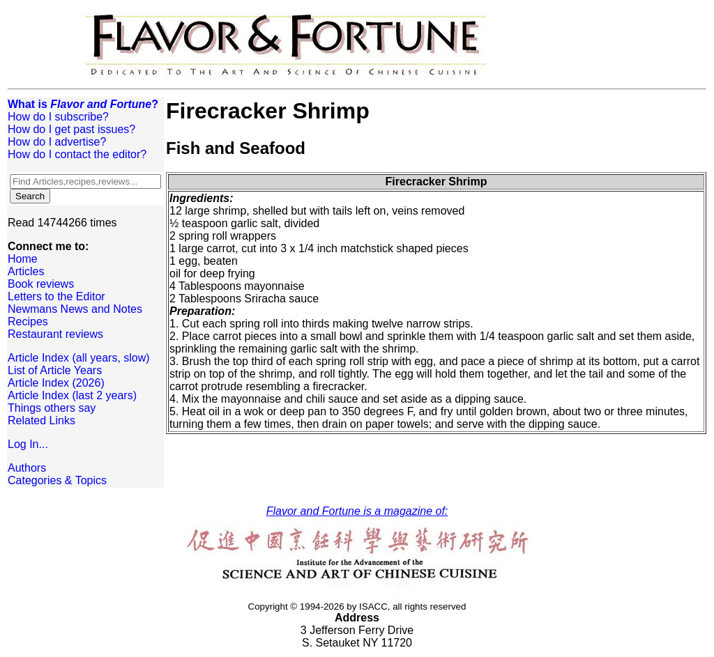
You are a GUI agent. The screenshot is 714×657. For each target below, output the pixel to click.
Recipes (28, 321)
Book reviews (41, 284)
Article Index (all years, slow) (79, 358)
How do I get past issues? (71, 129)
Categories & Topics (57, 480)
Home (23, 259)
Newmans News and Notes (75, 309)
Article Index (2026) (56, 383)
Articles (26, 271)
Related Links (41, 420)
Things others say (52, 408)
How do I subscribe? (58, 117)
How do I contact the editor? (77, 154)
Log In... (28, 444)
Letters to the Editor (56, 296)
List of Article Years (55, 370)
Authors (27, 468)
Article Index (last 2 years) (72, 395)
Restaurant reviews (55, 334)
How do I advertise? (57, 142)
